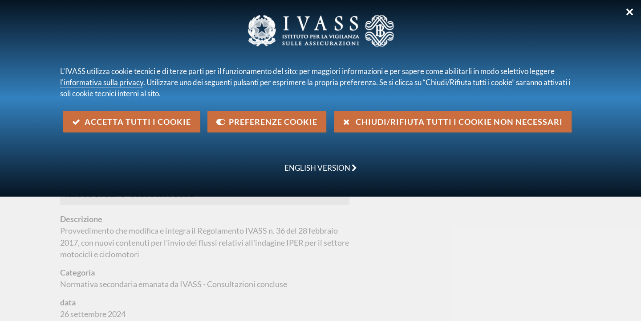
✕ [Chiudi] (629, 12)
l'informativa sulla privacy (101, 82)
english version (316, 163)
